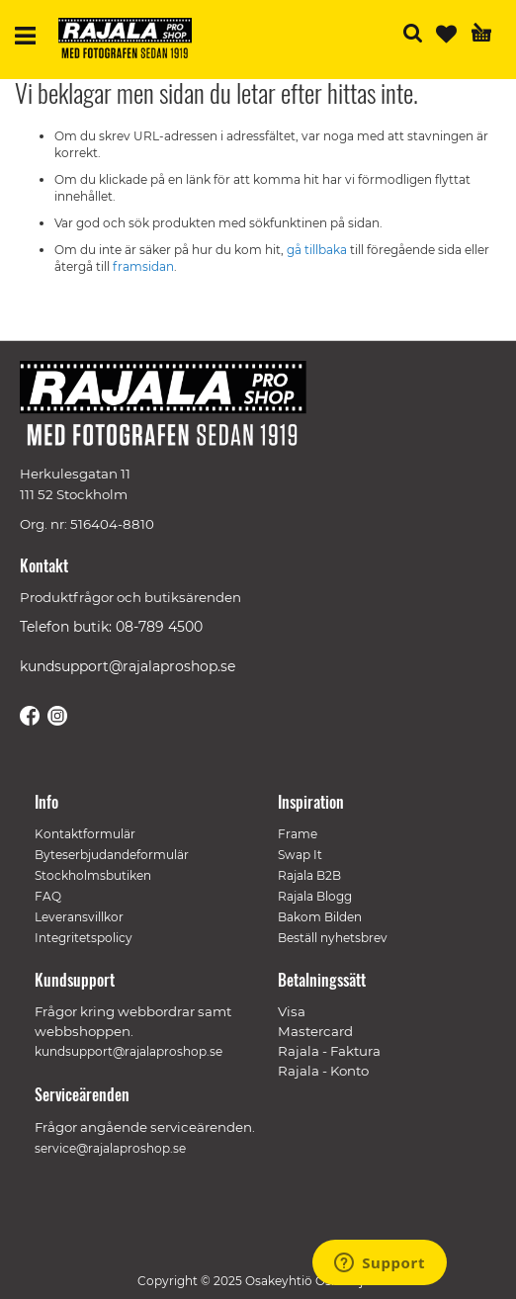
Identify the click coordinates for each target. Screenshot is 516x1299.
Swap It (300, 854)
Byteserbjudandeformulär (112, 854)
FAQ (48, 896)
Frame (297, 833)
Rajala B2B (309, 875)
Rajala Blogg (315, 896)
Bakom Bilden (320, 916)
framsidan (143, 266)
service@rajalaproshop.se (110, 1148)
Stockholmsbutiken (93, 875)
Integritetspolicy (83, 937)
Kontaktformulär (85, 833)
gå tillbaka (318, 249)
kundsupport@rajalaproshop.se (127, 666)
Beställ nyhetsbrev (332, 937)
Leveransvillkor (79, 916)
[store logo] (132, 41)
